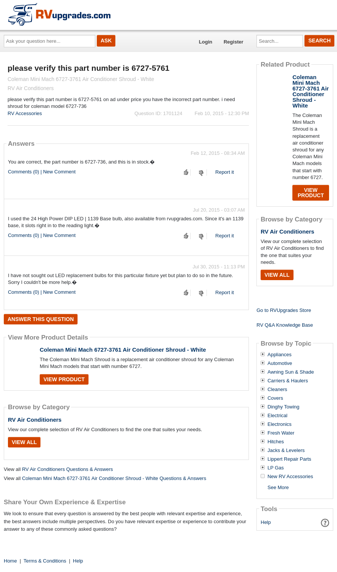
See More (278, 487)
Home (10, 561)
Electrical (277, 415)
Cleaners (277, 389)
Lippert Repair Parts (289, 459)
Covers (275, 398)
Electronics (279, 424)
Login (205, 42)
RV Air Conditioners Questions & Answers (67, 469)
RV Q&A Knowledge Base (284, 325)
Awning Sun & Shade (290, 372)
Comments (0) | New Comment (42, 172)
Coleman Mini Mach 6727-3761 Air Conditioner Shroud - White (123, 349)
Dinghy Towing (283, 407)
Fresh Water (280, 433)
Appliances (279, 354)
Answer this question (41, 319)
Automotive (279, 363)
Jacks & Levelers (285, 450)
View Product (64, 379)
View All (24, 442)
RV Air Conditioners (35, 419)
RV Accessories (25, 113)
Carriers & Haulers (287, 380)
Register (233, 42)
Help (266, 522)
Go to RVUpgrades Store (283, 310)
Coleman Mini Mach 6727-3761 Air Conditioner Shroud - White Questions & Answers (114, 478)
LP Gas (275, 468)
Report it (224, 172)
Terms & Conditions (44, 561)
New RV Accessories (290, 476)
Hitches (275, 441)
